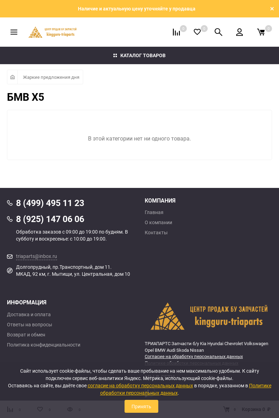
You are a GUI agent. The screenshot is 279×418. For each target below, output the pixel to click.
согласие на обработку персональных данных (140, 385)
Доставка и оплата (29, 314)
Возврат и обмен (26, 334)
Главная (154, 212)
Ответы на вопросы (29, 324)
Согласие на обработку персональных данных (194, 356)
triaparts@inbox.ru (36, 256)
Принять (141, 406)
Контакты (156, 232)
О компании (158, 222)
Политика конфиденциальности (43, 344)
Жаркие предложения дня (51, 77)
